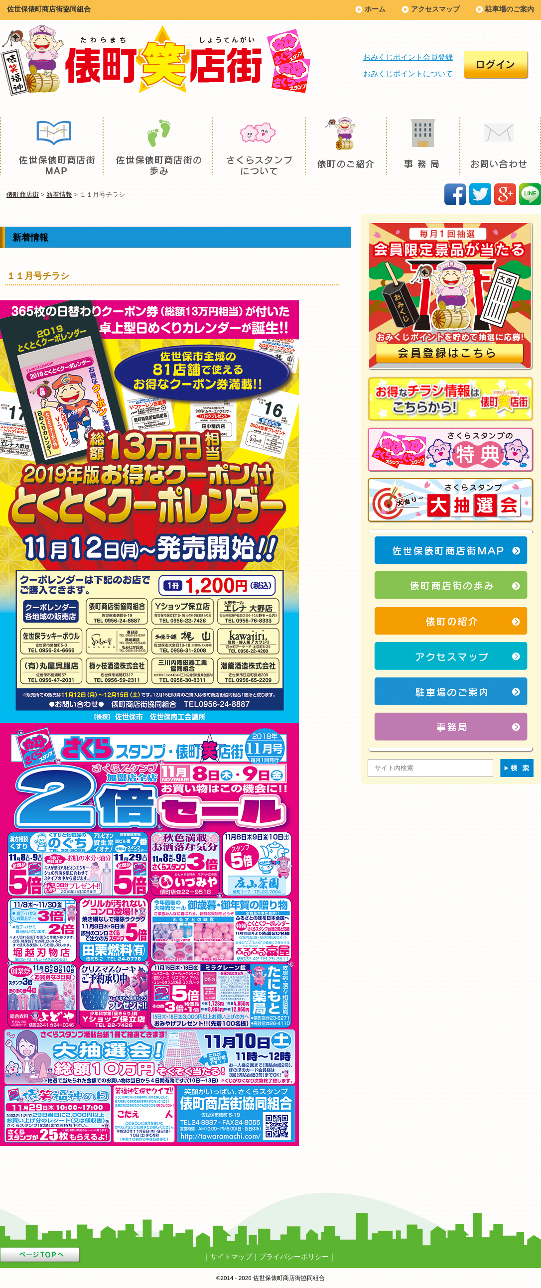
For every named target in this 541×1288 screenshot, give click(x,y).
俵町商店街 (22, 194)
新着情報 (59, 194)
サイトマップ (231, 1257)
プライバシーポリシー (294, 1257)
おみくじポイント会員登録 (408, 57)
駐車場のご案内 (509, 9)
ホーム (375, 9)
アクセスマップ (435, 9)
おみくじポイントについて (408, 73)
